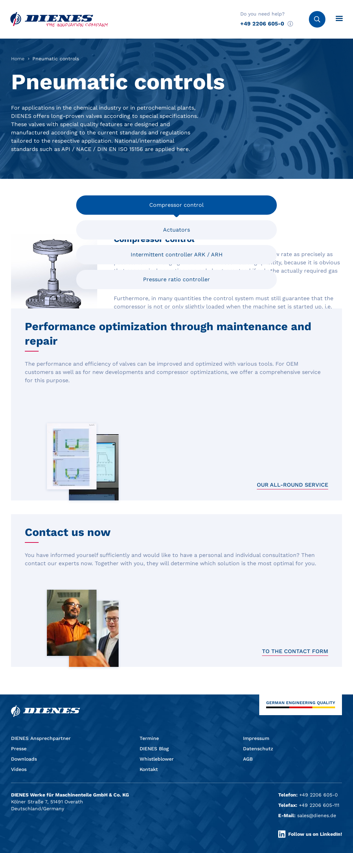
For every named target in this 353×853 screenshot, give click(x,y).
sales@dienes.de (316, 815)
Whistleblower (157, 759)
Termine (149, 738)
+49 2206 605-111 (319, 805)
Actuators (176, 229)
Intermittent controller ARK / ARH (176, 257)
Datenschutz (258, 748)
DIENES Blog (154, 748)
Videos (19, 769)
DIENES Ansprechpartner (41, 738)
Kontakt (149, 769)
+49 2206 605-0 (262, 23)
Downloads (24, 759)
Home (17, 58)
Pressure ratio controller (176, 279)
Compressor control (176, 205)
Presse (19, 748)
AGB (248, 759)
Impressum (256, 738)
